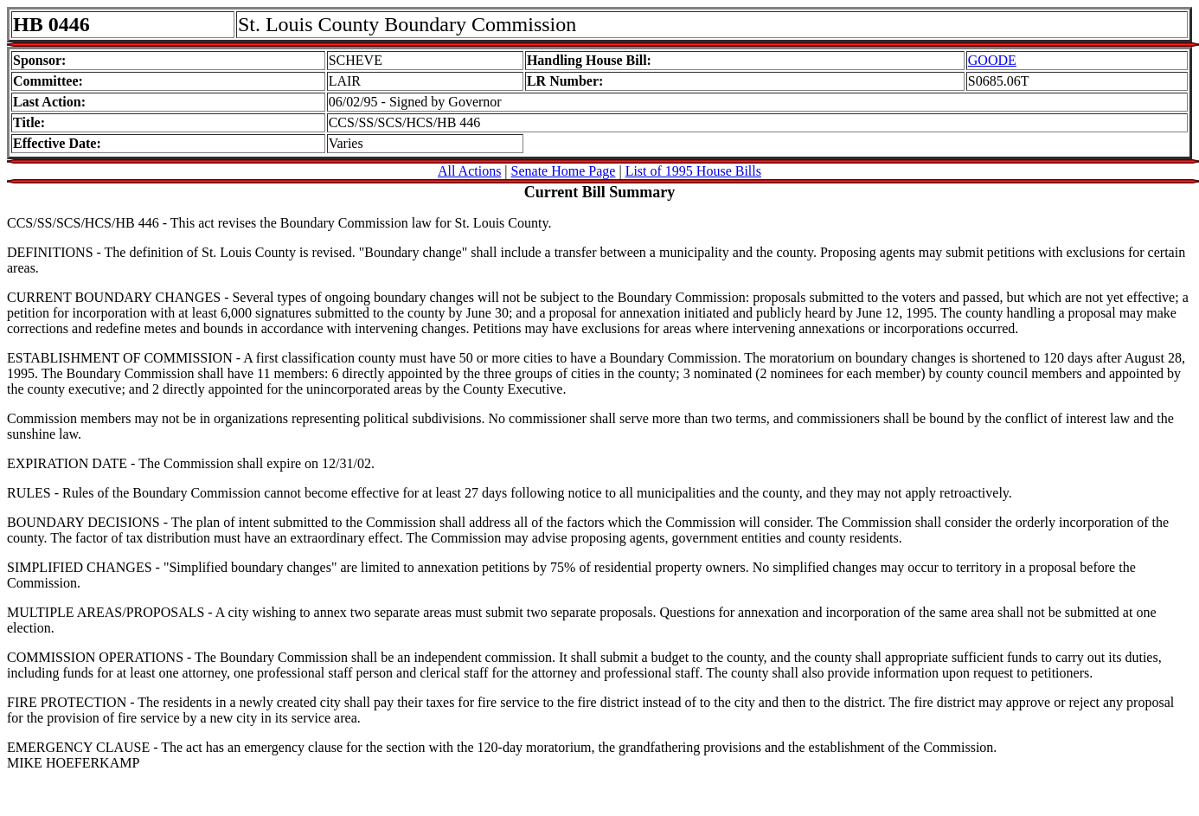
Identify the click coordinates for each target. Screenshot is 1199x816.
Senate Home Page (563, 171)
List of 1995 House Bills (693, 171)
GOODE (992, 60)
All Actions (469, 171)
